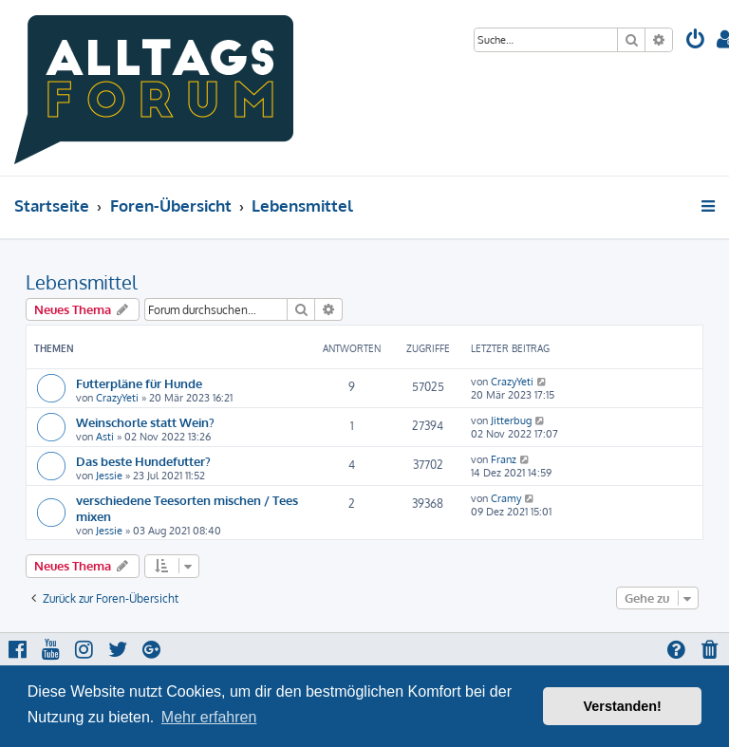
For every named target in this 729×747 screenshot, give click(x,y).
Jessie (109, 475)
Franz (503, 459)
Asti (105, 436)
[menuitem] (695, 41)
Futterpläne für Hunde (139, 383)
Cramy (506, 498)
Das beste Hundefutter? (143, 461)
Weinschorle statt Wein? (145, 422)
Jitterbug (511, 420)
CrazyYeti (117, 397)
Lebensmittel (82, 282)
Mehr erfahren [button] (209, 717)
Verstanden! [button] (623, 706)
